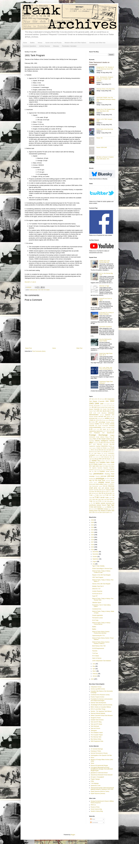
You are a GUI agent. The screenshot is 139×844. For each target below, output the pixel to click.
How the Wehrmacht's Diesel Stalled (105, 340)
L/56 (92, 453)
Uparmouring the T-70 (98, 635)
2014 (92, 549)
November (96, 554)
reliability (101, 482)
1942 (112, 401)
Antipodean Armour (96, 687)
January (95, 676)
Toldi (106, 507)
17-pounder (101, 401)
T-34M (106, 497)
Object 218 (108, 466)
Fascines (94, 651)
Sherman (111, 486)
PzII (96, 480)
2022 (92, 530)
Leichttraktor (111, 453)
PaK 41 (91, 471)
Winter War (97, 510)
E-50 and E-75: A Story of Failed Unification (106, 313)
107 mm (91, 399)
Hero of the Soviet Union (101, 439)
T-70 (99, 501)
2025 (92, 522)
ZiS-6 (107, 512)
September (96, 559)
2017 (92, 542)
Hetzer (112, 439)
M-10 (113, 455)
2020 (92, 534)
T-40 (96, 499)
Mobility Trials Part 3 (98, 586)
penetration (98, 473)
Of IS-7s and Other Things (98, 709)
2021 (92, 532)
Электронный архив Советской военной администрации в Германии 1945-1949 (102, 788)
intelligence (104, 441)
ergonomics (99, 431)
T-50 (107, 499)
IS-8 (94, 444)
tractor (48, 289)
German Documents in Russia (99, 753)
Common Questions (29, 46)
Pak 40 (112, 469)
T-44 (102, 499)
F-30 (107, 431)
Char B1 (102, 423)
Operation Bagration (102, 468)
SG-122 (105, 486)
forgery (112, 435)
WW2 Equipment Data (97, 741)
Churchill (91, 425)
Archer (108, 416)
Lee (102, 453)
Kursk (112, 448)
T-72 (102, 501)
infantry (97, 441)
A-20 (90, 413)
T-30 (93, 497)
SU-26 (93, 493)
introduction (96, 442)
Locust (109, 455)
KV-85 (105, 451)
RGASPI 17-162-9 (30, 282)
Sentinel (100, 486)
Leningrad (92, 455)
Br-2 (90, 422)
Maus (99, 460)
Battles (32, 42)
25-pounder (97, 405)
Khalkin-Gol (99, 448)
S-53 (111, 484)
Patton (90, 473)
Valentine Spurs (96, 602)
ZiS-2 (90, 512)
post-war (103, 476)
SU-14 (110, 491)
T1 (91, 503)
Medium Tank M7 (105, 460)
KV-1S (101, 450)
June (94, 663)
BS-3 (93, 422)
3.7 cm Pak (103, 405)
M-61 (94, 457)
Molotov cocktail (106, 464)
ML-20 (91, 464)
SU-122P (106, 491)
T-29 (90, 497)
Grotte (31, 289)
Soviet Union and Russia (53, 42)
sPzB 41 (101, 489)
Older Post (79, 348)
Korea (104, 448)
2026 (92, 520)
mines (97, 462)
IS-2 (102, 442)
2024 (92, 525)
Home (25, 42)
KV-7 (99, 451)
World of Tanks (106, 510)
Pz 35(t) (110, 478)
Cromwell (111, 425)
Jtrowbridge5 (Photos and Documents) (101, 705)
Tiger (108, 505)
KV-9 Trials (95, 620)
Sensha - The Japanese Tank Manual (101, 711)
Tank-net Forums (95, 728)
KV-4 (90, 451)
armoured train (101, 418)
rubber (105, 484)
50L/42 (99, 407)
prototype (100, 478)
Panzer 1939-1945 (101, 147)
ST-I (104, 489)
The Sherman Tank (96, 737)
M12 (111, 457)
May (94, 666)
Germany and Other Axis (97, 42)
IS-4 (108, 442)
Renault (107, 482)
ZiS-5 (104, 512)
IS (99, 442)
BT (97, 422)
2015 (92, 547)
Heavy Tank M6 (109, 437)
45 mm (94, 407)
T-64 (96, 501)
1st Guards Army (108, 403)
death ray (105, 429)
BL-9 (101, 420)
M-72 (99, 457)
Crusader (108, 427)
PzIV (103, 480)
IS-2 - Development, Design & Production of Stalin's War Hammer (104, 78)
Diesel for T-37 (96, 588)
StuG (112, 489)
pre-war (35, 289)
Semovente (95, 486)
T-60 (90, 501)
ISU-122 (99, 444)
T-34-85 (101, 497)
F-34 (113, 431)
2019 (92, 537)
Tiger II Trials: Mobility (98, 566)
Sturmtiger (91, 491)
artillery (107, 418)
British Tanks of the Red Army (104, 129)
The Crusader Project (97, 735)
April (94, 668)
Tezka (92, 763)
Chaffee (97, 424)
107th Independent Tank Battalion (101, 660)
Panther (102, 471)
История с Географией (97, 777)
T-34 (97, 497)
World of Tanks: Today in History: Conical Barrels (101, 623)
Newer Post (28, 348)
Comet (99, 425)
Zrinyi (111, 512)
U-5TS (95, 509)
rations (112, 480)
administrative (93, 414)
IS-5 (111, 442)
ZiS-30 (97, 512)
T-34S (110, 497)
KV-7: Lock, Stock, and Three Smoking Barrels (105, 368)
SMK (99, 488)
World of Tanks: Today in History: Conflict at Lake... (101, 571)
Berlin (92, 420)
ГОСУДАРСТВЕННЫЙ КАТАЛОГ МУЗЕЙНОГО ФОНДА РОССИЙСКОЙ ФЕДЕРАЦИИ (102, 769)
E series (111, 429)
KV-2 (105, 450)
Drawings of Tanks (96, 751)
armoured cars (93, 418)
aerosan (102, 414)
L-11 (112, 451)
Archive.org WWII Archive (98, 689)
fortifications (92, 437)
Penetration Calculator (69, 46)
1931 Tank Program (97, 577)
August (95, 561)
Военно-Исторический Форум (99, 765)
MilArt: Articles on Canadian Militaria (101, 707)
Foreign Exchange (98, 435)
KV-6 (96, 451)
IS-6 (113, 442)
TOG (103, 507)
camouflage (102, 422)
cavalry (112, 422)
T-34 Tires (95, 653)
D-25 (90, 429)
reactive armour (93, 482)
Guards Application (97, 615)
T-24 (39, 289)
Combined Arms (96, 609)
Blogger (73, 834)
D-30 (95, 429)
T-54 (110, 499)
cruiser (104, 427)
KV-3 (113, 450)
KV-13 (96, 450)
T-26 (42, 289)
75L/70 (95, 411)
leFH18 (105, 453)
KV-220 (109, 450)
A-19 (113, 411)
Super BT (95, 596)
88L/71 (109, 411)
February (95, 673)
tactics (98, 503)
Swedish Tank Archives (97, 720)
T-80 (105, 501)
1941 (107, 401)
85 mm (99, 411)
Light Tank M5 (103, 455)
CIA (96, 425)
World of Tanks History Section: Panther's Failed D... (101, 642)
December (96, 551)
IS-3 (105, 442)
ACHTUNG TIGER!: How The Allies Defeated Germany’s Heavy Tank (105, 99)
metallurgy (92, 462)
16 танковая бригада (97, 749)
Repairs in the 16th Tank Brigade (101, 575)
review (112, 482)
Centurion (91, 423)
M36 (111, 458)
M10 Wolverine (105, 457)
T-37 (90, 499)
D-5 (101, 429)
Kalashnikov (104, 446)
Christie (112, 424)
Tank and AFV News (96, 724)
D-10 (113, 427)
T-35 (113, 497)
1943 (91, 403)
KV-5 (93, 451)
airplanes (107, 414)
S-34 (109, 484)
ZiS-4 (101, 512)
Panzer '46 (99, 138)
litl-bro (92, 757)
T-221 (100, 495)
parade (107, 471)
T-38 (93, 499)
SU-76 (101, 493)
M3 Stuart (107, 459)
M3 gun (97, 459)
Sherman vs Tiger (104, 286)
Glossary (56, 46)
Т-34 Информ (95, 783)
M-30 (90, 457)
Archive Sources (44, 46)
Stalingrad (108, 489)
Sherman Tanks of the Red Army (105, 89)
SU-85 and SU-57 (97, 593)
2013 (92, 679)
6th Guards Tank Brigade (107, 409)
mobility (95, 464)
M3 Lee (101, 459)
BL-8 (98, 420)
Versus (40, 42)
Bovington (111, 420)
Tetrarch (104, 505)
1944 (97, 403)
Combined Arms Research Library (100, 694)
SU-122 (101, 491)
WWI (113, 510)
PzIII (99, 480)
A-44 (99, 413)
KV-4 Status (95, 656)
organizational (97, 469)
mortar (112, 464)
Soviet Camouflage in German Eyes (102, 568)
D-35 (98, 429)
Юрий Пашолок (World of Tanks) (100, 791)
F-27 (104, 431)
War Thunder (111, 509)
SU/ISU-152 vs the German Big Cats (104, 261)
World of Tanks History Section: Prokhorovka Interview (101, 632)
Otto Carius (103, 469)
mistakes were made (107, 462)
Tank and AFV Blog (96, 722)
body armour (106, 420)
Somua (112, 488)
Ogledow (94, 468)
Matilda (94, 460)
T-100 (90, 495)
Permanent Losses (97, 618)
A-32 (95, 413)
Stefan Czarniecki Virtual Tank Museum (102, 715)
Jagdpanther (92, 446)
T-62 (94, 501)
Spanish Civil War (93, 489)
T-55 (113, 499)
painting (108, 469)
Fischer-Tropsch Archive (97, 697)
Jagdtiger (98, 446)
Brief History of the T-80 (98, 646)
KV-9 (109, 451)
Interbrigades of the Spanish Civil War (101, 755)
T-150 (97, 495)
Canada (108, 422)
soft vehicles (105, 488)
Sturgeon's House (96, 717)
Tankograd (94, 730)
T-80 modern (110, 501)
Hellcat (91, 439)
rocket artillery (99, 484)
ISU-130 (106, 444)
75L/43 (91, 411)
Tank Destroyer (95, 726)
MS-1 (90, 466)
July (94, 564)
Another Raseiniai (97, 591)
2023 (92, 527)
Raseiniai (108, 480)
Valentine (100, 509)
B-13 (111, 418)
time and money (95, 507)
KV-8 (102, 451)
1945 (101, 403)
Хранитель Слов (95, 785)
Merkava (112, 460)
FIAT (103, 432)
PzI (93, 480)
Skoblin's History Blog (97, 811)
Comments (94, 822)
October (95, 556)
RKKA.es (93, 805)
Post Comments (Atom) (38, 351)
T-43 (99, 499)
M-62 (97, 457)
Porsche (98, 476)
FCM (90, 432)
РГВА (92, 781)
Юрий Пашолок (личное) (98, 793)
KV (89, 450)
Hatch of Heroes (96, 658)
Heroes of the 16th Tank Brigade (101, 584)
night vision (96, 466)
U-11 (92, 509)
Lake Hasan (97, 453)
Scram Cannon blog (96, 809)
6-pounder (97, 409)
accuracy (111, 413)
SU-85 (110, 493)
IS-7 (90, 444)
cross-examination (95, 427)
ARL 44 (112, 416)
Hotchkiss (91, 440)
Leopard (97, 455)
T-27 (44, 289)
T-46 (105, 499)
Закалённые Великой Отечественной (101, 775)
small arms (93, 488)
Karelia (110, 446)
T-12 (94, 495)
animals (91, 416)
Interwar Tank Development (98, 702)
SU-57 (97, 493)
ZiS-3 (93, 512)
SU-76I (106, 493)
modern (100, 464)
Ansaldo (96, 416)
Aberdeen (104, 413)
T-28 (113, 495)
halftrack (102, 437)
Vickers (106, 509)
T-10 (113, 493)
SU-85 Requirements (98, 648)
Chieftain (107, 423)
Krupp (108, 448)
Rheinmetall (92, 484)
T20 (94, 503)
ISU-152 (112, 444)
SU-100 (97, 491)
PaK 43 (96, 471)
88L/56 (105, 411)
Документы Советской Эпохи (99, 772)
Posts (92, 819)
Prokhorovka (92, 478)
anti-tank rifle (102, 416)
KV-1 (92, 450)
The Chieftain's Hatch (97, 732)
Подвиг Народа (95, 779)
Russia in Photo (95, 807)
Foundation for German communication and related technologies (101, 699)
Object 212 (102, 466)
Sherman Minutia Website (98, 713)
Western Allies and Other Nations (75, 42)
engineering (92, 431)
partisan (112, 471)
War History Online (96, 739)
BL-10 (95, 420)
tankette (103, 503)
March (94, 671)
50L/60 (103, 407)
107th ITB (96, 399)
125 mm (102, 399)
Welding (91, 510)
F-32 (110, 431)
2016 (92, 544)
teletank (99, 505)
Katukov (94, 448)
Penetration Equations (105, 326)
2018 (92, 539)
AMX (113, 414)
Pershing (107, 474)
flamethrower (110, 433)
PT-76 (106, 478)
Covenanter (105, 425)
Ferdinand (97, 433)
